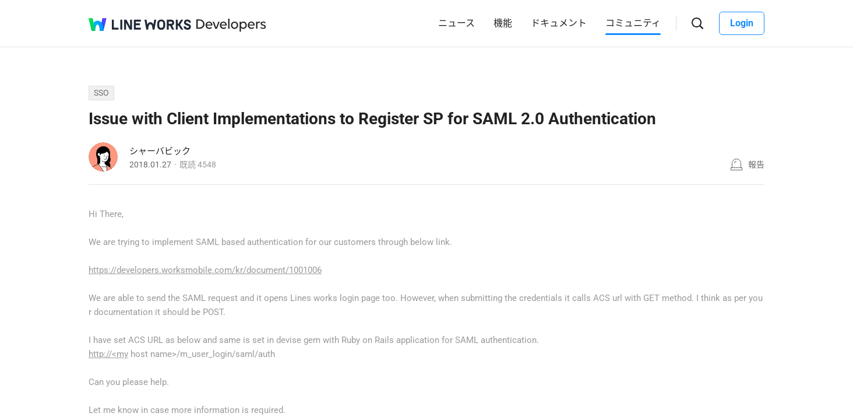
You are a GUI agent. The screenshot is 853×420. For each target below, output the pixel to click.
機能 (503, 23)
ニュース (456, 23)
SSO (101, 92)
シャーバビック (160, 151)
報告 (756, 164)
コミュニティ (633, 23)
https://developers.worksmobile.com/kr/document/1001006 (205, 270)
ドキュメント (559, 23)
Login (741, 23)
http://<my (108, 354)
